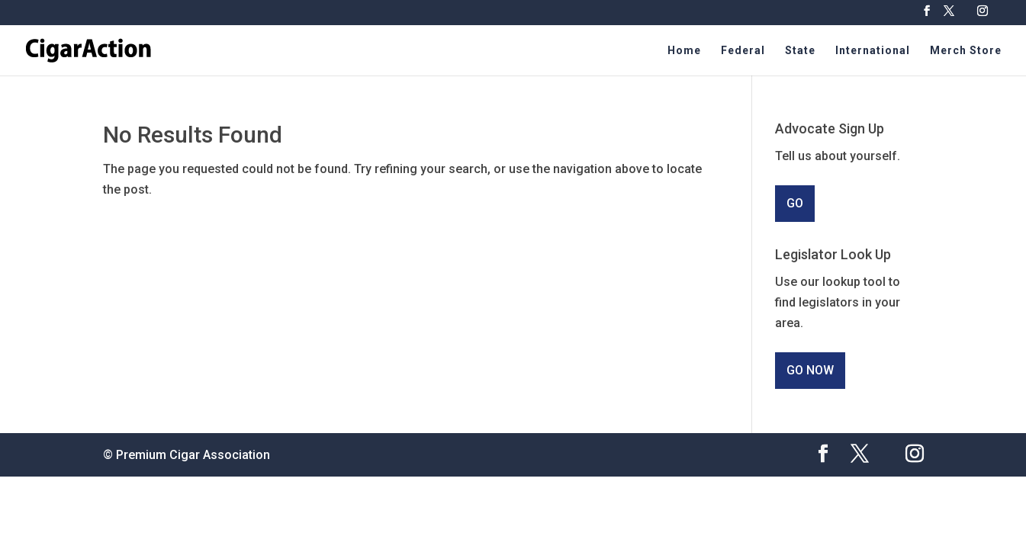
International (872, 50)
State (800, 50)
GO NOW (810, 370)
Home (684, 50)
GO (794, 203)
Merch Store (966, 50)
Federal (743, 50)
